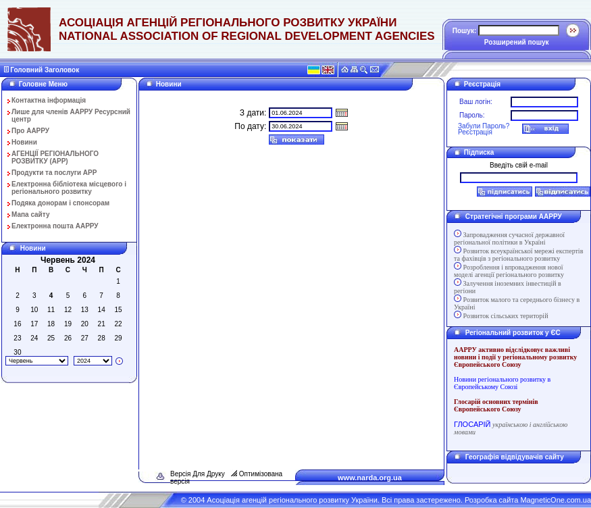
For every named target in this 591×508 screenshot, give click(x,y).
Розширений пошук (516, 42)
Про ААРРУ (30, 130)
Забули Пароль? (483, 126)
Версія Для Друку (197, 474)
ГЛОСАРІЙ (472, 424)
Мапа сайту (30, 214)
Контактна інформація (48, 100)
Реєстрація (475, 132)
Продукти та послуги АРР (54, 172)
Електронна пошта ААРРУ (55, 226)
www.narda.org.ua (370, 478)
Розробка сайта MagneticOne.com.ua (528, 500)
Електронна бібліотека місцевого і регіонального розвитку (68, 187)
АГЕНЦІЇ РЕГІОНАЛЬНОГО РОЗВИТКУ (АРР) (55, 157)
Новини (24, 142)
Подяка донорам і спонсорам (60, 203)
